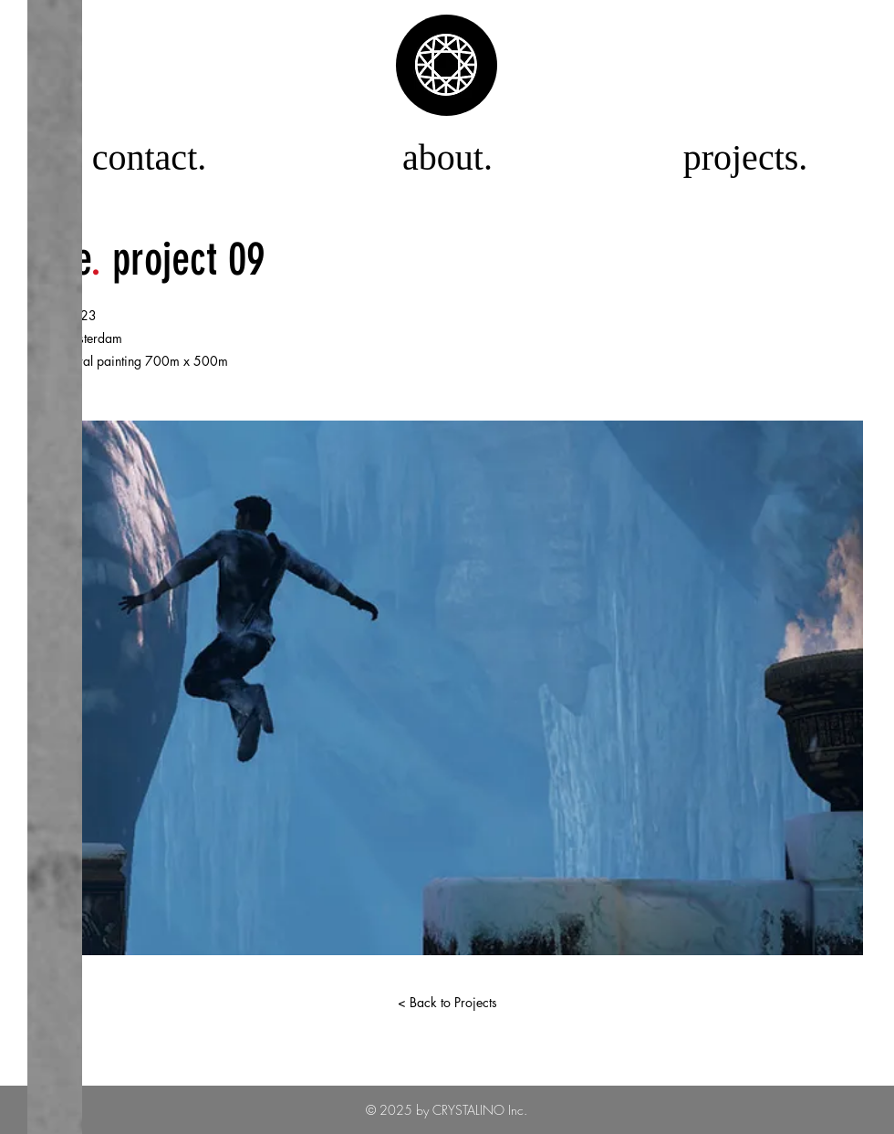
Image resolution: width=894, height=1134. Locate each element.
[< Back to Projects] (447, 1002)
